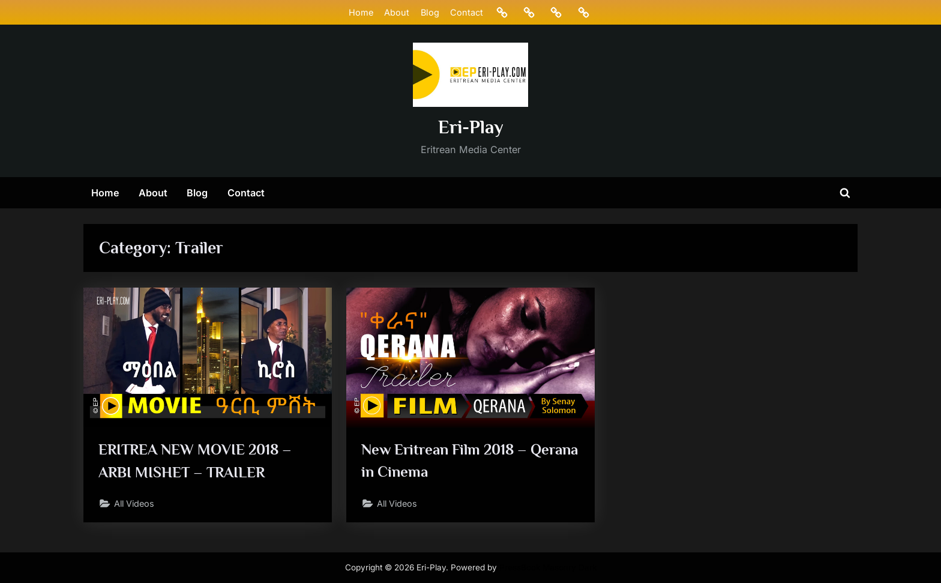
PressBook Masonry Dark (548, 567)
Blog (429, 12)
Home (361, 12)
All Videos (136, 504)
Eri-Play (471, 126)
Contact (466, 12)
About (396, 12)
